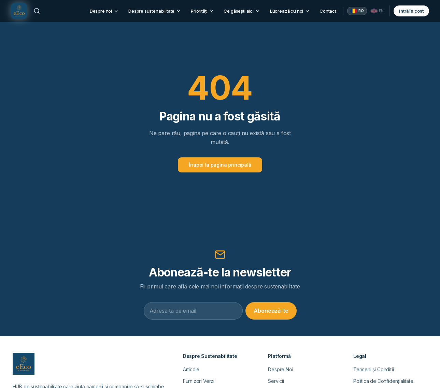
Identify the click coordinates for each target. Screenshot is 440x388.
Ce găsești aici (242, 11)
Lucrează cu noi (290, 11)
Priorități (202, 11)
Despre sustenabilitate (154, 11)
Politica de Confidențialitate (383, 381)
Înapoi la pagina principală (220, 165)
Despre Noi (280, 369)
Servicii (276, 381)
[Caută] (36, 10)
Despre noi (104, 11)
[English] (377, 11)
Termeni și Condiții (373, 369)
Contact (328, 11)
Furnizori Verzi (198, 381)
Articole (191, 369)
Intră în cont (411, 11)
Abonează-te (271, 310)
